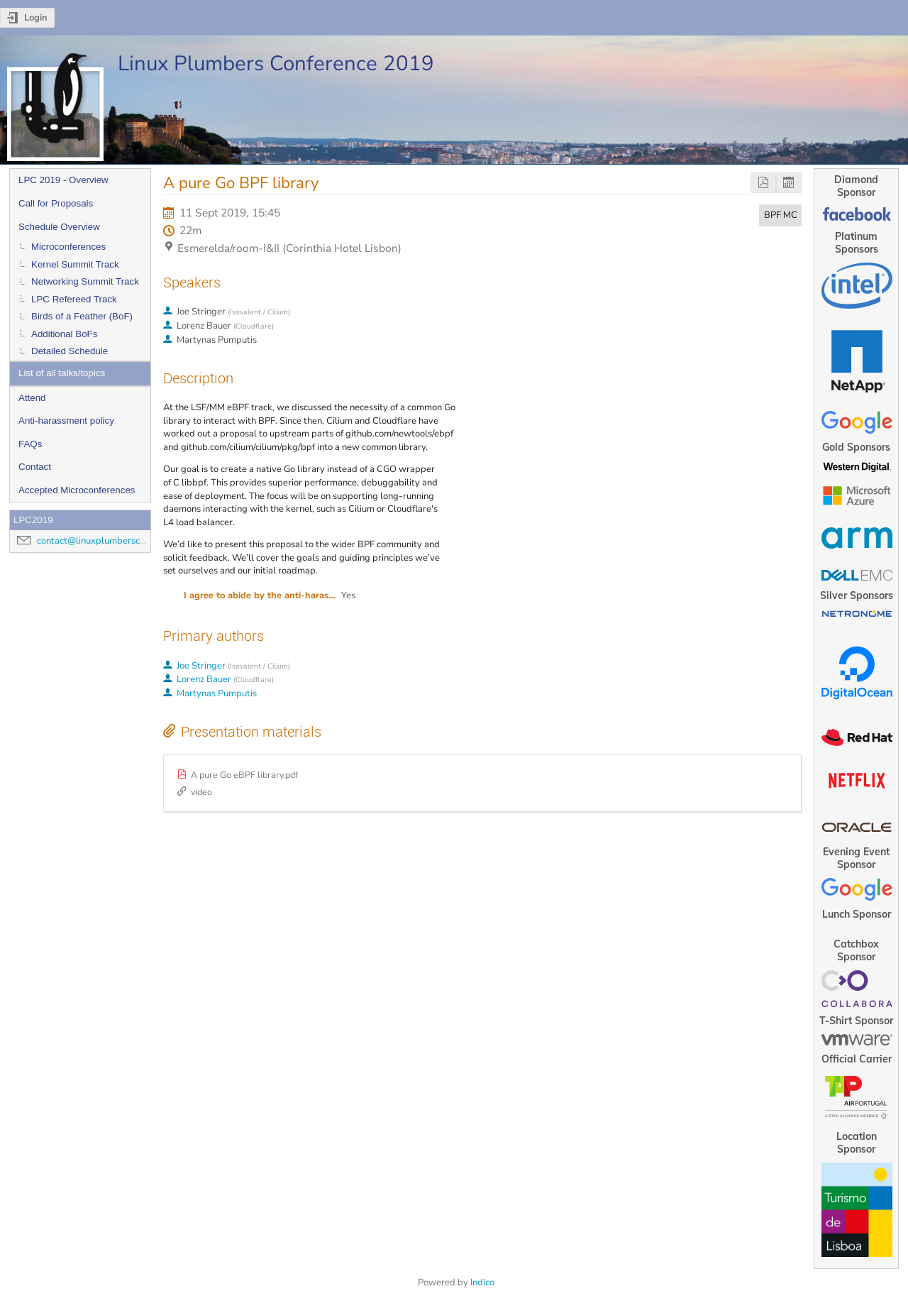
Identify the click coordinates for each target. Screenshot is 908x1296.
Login (36, 17)
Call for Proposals (55, 203)
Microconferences (68, 246)
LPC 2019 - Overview (63, 180)
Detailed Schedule (69, 351)
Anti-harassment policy (66, 420)
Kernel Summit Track (75, 264)
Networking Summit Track (85, 281)
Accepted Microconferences (76, 490)
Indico (482, 1282)
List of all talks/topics (61, 373)
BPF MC (780, 215)
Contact (34, 466)
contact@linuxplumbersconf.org (103, 540)
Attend (32, 397)
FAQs (30, 444)
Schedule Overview (59, 226)
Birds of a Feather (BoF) (82, 316)
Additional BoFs (64, 334)
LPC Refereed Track (74, 299)
